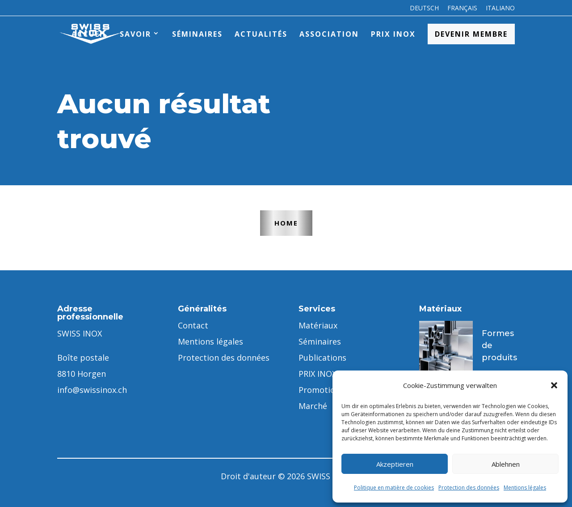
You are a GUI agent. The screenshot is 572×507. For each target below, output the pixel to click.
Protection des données (468, 487)
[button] (554, 385)
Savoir (135, 34)
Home (286, 222)
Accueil (90, 34)
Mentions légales (525, 487)
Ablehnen (506, 464)
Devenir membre (471, 34)
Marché (313, 405)
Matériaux (318, 325)
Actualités (261, 34)
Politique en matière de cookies (394, 487)
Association (329, 34)
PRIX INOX (393, 34)
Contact (193, 325)
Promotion (319, 389)
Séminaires (197, 34)
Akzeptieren (394, 464)
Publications (322, 357)
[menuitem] (424, 10)
